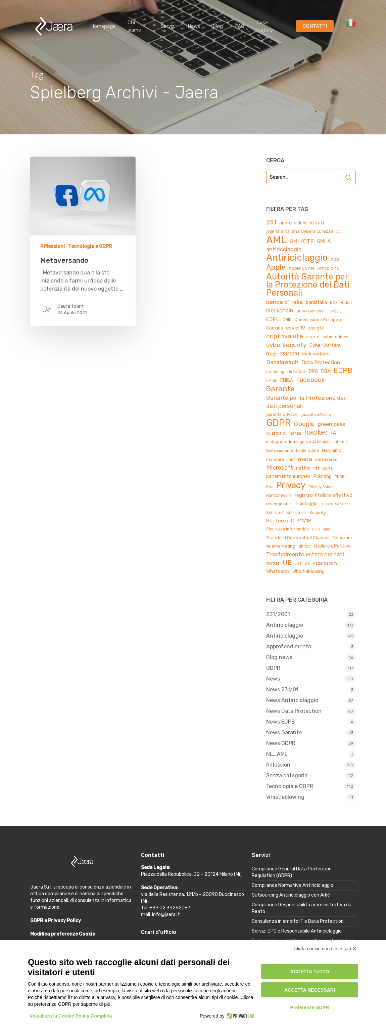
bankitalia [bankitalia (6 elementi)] (316, 302)
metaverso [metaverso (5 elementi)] (326, 459)
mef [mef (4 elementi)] (291, 459)
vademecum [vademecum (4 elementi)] (325, 563)
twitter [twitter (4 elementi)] (273, 563)
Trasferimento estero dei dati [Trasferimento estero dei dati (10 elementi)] (305, 554)
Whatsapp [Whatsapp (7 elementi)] (277, 571)
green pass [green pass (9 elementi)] (331, 424)
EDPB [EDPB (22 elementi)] (343, 370)
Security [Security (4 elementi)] (317, 512)
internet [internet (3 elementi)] (341, 442)
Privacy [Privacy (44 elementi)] (290, 485)
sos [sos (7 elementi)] (316, 529)
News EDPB (280, 722)
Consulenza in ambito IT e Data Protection (298, 921)
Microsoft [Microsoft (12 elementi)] (279, 467)
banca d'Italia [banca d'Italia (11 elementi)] (284, 302)
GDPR (273, 668)
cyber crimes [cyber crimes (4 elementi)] (335, 337)
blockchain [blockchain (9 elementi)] (279, 310)
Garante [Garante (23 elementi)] (280, 389)
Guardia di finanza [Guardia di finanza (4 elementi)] (283, 433)
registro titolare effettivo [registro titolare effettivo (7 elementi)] (323, 495)
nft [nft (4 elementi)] (316, 468)
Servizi (168, 26)
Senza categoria (286, 775)
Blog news (279, 657)
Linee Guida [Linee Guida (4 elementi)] (307, 450)
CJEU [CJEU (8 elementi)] (273, 319)
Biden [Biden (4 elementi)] (346, 302)
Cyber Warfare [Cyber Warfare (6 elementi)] (325, 345)
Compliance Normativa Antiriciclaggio (292, 885)
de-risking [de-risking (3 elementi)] (275, 372)
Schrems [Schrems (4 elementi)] (274, 512)
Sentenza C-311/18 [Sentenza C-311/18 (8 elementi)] (288, 520)
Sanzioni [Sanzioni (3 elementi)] (342, 504)
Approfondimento (288, 646)
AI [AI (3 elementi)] (338, 231)
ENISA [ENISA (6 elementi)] (286, 380)
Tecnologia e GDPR (90, 246)
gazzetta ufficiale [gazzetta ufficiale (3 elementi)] (315, 415)
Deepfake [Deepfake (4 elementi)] (296, 371)
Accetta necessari (309, 990)
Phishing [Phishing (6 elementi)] (322, 476)
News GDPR (280, 743)
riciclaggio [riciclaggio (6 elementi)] (307, 504)
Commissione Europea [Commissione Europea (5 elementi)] (317, 319)
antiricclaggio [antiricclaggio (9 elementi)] (283, 249)
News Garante (284, 732)
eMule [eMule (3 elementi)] (271, 381)
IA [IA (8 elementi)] (333, 433)
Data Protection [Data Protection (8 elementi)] (320, 362)
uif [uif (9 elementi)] (298, 563)
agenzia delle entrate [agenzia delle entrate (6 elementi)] (302, 223)
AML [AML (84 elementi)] (276, 240)
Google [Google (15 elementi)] (304, 424)
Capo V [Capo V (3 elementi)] (336, 311)
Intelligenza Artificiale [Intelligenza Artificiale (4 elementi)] (310, 441)
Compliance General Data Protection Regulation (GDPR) (292, 872)
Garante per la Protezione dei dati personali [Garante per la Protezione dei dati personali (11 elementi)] (305, 401)
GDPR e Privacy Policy (55, 920)
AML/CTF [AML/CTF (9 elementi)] (301, 241)
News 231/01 (282, 689)
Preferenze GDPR (309, 1007)
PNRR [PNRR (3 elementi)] (339, 477)
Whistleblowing (285, 797)
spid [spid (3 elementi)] (326, 529)
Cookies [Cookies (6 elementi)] (274, 328)
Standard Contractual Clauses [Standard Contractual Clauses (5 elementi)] (298, 537)
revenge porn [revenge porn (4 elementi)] (279, 504)
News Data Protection (294, 711)
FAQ (239, 26)
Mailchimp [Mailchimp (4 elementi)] (331, 450)
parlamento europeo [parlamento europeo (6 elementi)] (288, 476)
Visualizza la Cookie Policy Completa (71, 1016)
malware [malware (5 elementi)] (275, 459)
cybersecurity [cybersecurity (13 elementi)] (286, 345)
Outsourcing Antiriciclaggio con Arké (291, 895)
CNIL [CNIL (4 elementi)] (287, 319)
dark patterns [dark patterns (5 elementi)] (316, 353)
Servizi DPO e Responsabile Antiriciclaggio (297, 931)
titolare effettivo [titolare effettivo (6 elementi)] (332, 546)
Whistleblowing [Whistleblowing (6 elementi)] (308, 571)
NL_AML (277, 754)
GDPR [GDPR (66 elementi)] (278, 423)
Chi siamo (134, 26)
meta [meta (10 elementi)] (305, 459)
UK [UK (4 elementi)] (307, 563)
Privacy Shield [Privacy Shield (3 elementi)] (321, 487)
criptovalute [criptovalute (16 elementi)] (284, 336)
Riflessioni (52, 246)
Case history (264, 26)
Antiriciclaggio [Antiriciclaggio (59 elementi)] (297, 258)
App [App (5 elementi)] (335, 259)
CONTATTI (315, 26)
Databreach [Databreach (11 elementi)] (282, 362)
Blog (217, 26)
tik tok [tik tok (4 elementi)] (304, 546)
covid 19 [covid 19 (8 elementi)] (295, 328)
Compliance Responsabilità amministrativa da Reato (301, 908)
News (194, 26)
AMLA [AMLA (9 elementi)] (324, 241)
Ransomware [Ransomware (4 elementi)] (279, 495)
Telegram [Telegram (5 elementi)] (342, 537)
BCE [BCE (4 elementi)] (334, 302)
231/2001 (278, 614)
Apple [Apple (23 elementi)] (276, 267)
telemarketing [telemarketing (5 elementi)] (280, 546)
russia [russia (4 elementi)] (326, 504)
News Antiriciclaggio (292, 700)
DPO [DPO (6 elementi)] (313, 371)
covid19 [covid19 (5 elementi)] (316, 328)
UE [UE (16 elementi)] (287, 562)
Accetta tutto (309, 971)
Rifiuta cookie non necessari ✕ (324, 948)
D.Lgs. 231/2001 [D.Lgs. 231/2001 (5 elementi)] (282, 353)
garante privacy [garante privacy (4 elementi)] (281, 414)
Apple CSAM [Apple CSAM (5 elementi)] (301, 268)
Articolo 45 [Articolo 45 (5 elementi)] (328, 268)
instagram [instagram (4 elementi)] (276, 441)
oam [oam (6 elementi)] (327, 468)
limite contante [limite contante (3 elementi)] (279, 450)
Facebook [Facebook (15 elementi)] (310, 380)
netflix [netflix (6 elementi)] (303, 468)
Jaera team (70, 306)
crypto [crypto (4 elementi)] (313, 337)
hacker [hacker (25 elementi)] (316, 432)
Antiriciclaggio (284, 625)
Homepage (102, 26)
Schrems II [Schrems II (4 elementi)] (296, 512)
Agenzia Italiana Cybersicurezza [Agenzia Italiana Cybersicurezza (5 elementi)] (299, 231)
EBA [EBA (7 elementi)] (326, 371)
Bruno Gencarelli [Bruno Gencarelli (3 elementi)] (311, 311)
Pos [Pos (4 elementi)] (269, 486)
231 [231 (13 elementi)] (271, 222)
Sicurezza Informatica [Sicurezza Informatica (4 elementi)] (287, 529)
